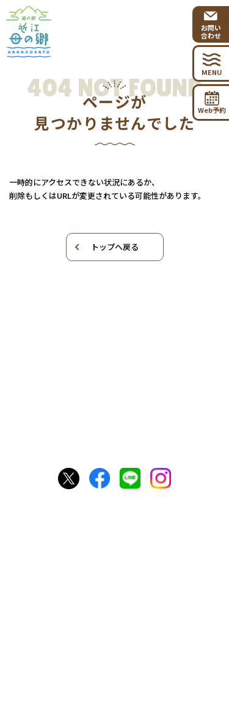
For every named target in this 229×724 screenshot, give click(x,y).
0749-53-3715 (124, 545)
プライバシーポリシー (114, 676)
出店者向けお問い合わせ (116, 641)
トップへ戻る (106, 247)
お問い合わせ (116, 596)
